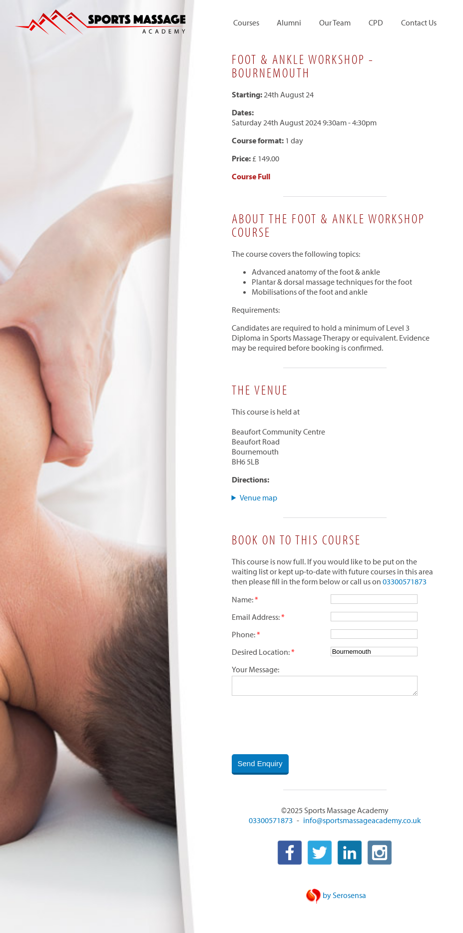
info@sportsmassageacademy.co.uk (362, 821)
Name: (242, 599)
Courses (246, 22)
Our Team (335, 22)
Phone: (243, 634)
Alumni (289, 22)
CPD (376, 22)
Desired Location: (261, 652)
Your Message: (255, 669)
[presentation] (308, 725)
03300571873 (405, 581)
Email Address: (256, 617)
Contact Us (419, 22)
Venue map (258, 497)
